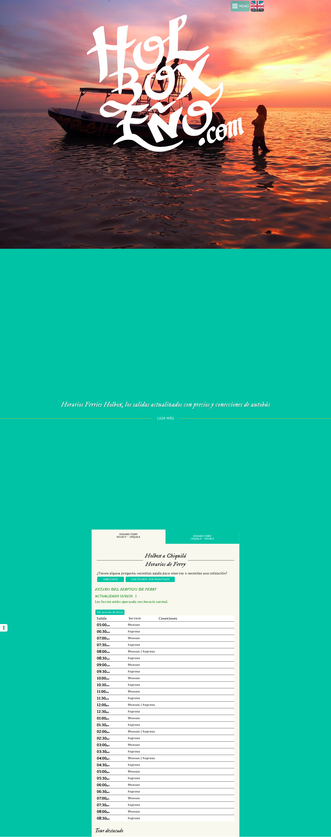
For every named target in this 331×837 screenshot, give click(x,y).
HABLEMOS (110, 564)
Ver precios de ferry (110, 596)
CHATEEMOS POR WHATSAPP (150, 564)
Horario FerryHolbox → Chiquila (128, 520)
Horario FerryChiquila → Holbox (202, 522)
